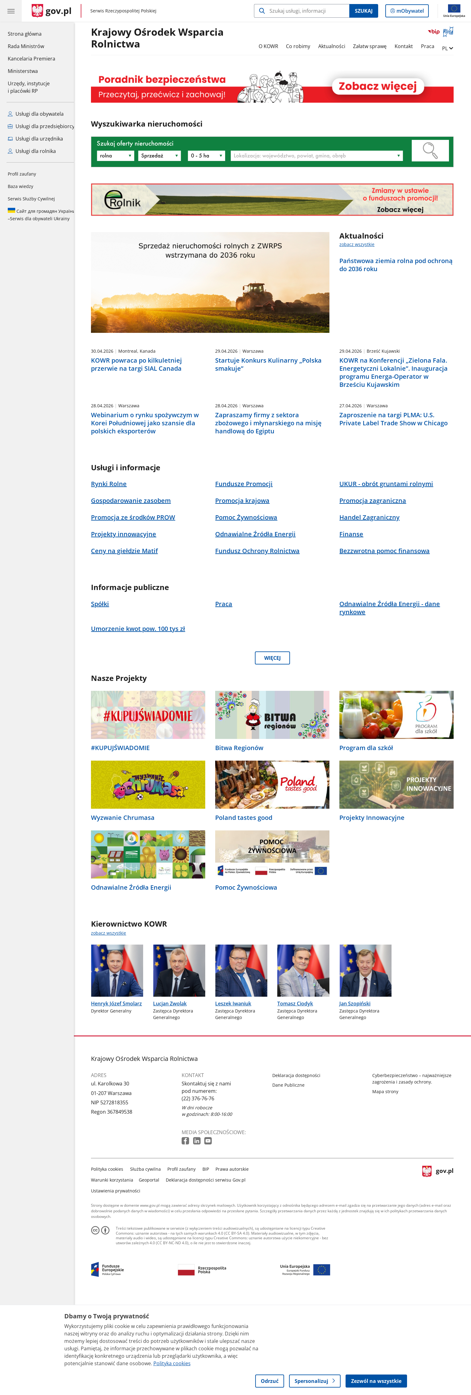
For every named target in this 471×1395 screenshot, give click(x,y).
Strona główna (31, 33)
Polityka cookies (112, 1265)
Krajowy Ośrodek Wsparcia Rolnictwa (162, 38)
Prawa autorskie (237, 1265)
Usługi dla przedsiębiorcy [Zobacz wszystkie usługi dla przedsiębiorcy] (41, 126)
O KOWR (273, 46)
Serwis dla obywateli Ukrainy (41, 214)
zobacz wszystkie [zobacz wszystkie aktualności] (361, 244)
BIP (210, 1265)
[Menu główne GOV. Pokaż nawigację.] (11, 11)
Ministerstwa (23, 71)
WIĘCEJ (277, 754)
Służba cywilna (150, 1265)
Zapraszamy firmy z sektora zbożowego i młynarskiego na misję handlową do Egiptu (273, 519)
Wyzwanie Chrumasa (128, 914)
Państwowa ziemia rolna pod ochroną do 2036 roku (401, 265)
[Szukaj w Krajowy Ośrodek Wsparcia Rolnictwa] (301, 11)
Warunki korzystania (117, 1276)
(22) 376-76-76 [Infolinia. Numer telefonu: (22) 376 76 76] (203, 1194)
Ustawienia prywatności (120, 1287)
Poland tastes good (248, 914)
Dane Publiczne (293, 1181)
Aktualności (336, 46)
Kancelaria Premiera (31, 58)
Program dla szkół (371, 844)
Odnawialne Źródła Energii (136, 983)
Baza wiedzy (20, 186)
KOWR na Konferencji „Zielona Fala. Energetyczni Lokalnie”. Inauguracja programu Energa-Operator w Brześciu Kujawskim (398, 421)
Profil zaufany (22, 174)
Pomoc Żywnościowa (251, 983)
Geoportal (153, 1276)
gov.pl (443, 1275)
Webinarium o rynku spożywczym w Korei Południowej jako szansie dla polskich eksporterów (150, 519)
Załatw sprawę (375, 46)
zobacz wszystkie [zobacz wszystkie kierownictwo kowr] (113, 1029)
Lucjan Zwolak (174, 1099)
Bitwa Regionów (244, 844)
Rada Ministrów (26, 46)
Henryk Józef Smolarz (121, 1099)
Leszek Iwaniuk (238, 1099)
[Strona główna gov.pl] (52, 11)
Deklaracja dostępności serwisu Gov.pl (211, 1276)
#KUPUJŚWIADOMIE (125, 844)
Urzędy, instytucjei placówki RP (29, 87)
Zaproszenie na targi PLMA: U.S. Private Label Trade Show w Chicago (398, 515)
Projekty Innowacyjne (376, 914)
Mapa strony (390, 1188)
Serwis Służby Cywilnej (31, 199)
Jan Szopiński (359, 1099)
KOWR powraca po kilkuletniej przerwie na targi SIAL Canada (141, 413)
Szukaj (364, 10)
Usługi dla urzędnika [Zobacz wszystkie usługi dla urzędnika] (35, 138)
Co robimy (303, 46)
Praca (432, 46)
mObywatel (409, 12)
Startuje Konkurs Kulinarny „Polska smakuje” (273, 413)
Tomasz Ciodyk (300, 1099)
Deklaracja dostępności (301, 1171)
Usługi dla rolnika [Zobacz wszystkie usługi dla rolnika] (32, 151)
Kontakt (408, 46)
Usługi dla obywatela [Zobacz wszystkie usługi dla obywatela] (36, 113)
